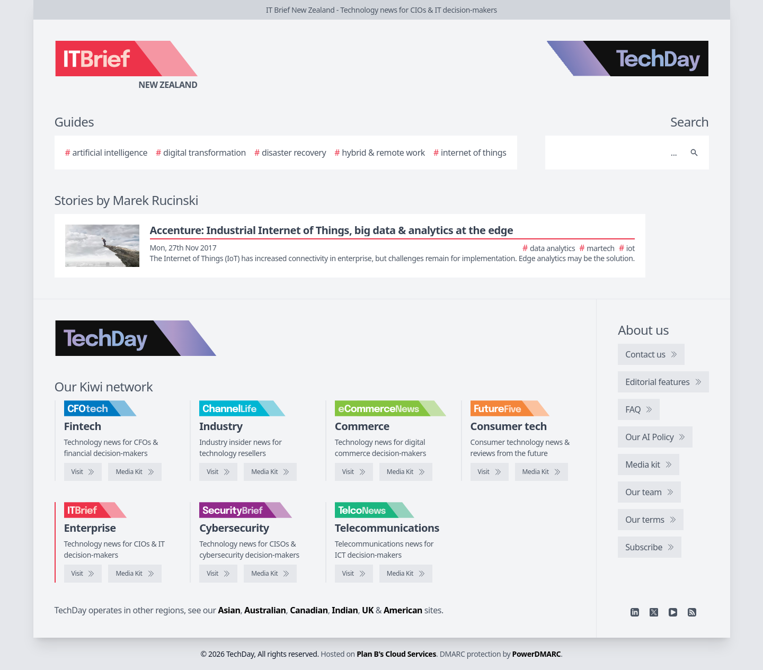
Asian (229, 610)
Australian (265, 610)
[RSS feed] (692, 612)
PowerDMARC (536, 654)
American (403, 610)
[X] (654, 612)
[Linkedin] (635, 612)
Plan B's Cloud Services (396, 654)
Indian (345, 610)
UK (368, 610)
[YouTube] (673, 612)
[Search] (616, 152)
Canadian (309, 610)
